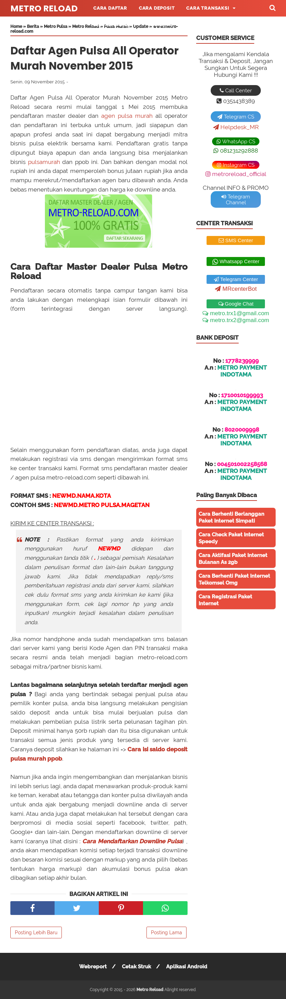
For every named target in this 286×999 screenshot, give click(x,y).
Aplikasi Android (186, 967)
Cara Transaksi (207, 8)
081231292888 (235, 150)
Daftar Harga (112, 24)
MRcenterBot (236, 289)
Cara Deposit (157, 8)
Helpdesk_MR (236, 127)
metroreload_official (236, 174)
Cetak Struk (136, 967)
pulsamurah (44, 161)
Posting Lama (166, 932)
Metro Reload (44, 8)
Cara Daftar (110, 8)
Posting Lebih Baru (36, 932)
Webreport (93, 967)
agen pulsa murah (127, 115)
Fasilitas (161, 24)
